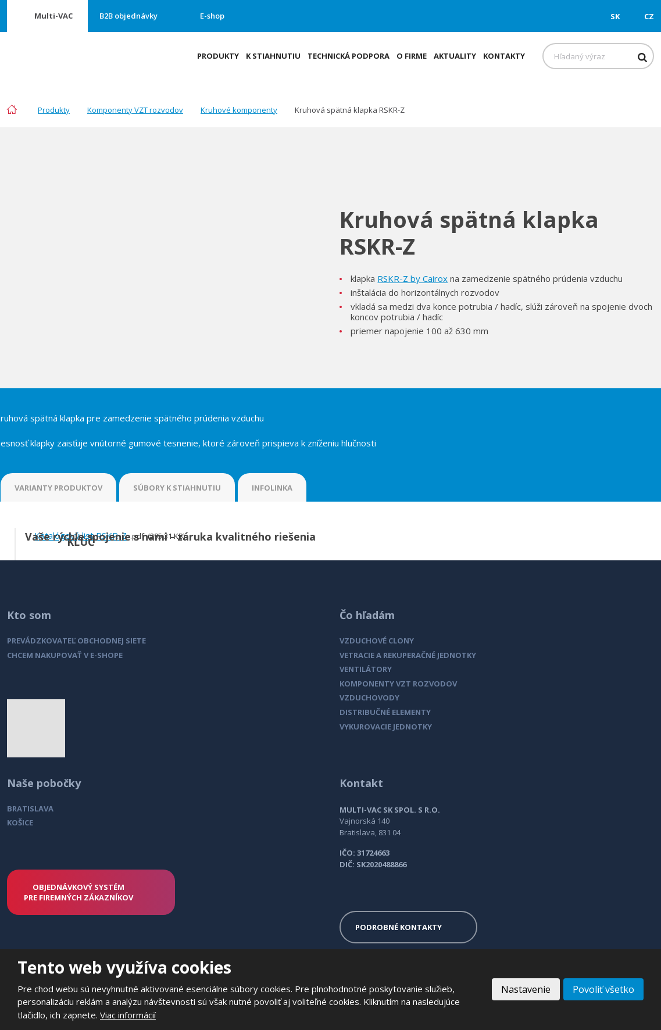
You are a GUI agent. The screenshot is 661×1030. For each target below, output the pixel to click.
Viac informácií (128, 1015)
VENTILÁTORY (366, 669)
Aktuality (455, 56)
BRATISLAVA (30, 808)
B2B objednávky (128, 15)
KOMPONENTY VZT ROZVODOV (398, 683)
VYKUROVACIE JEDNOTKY (386, 726)
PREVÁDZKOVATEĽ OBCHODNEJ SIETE (76, 640)
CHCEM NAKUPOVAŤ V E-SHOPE (65, 655)
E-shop (212, 15)
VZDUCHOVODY (369, 697)
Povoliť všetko (603, 989)
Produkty (218, 56)
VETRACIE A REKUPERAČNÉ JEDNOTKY (408, 655)
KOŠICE (20, 822)
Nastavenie (526, 989)
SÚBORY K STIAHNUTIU (177, 487)
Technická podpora (349, 56)
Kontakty (504, 56)
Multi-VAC (53, 15)
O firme (411, 56)
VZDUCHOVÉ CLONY (377, 640)
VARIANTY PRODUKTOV (58, 487)
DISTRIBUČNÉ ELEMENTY (385, 712)
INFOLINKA (272, 487)
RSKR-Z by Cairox (412, 278)
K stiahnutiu (273, 56)
